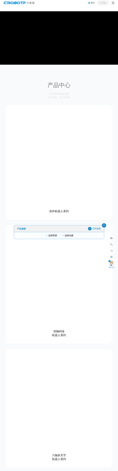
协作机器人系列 (59, 210)
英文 (91, 3)
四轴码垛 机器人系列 (59, 332)
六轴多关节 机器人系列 (59, 456)
